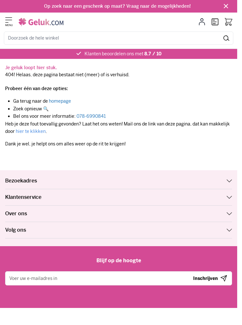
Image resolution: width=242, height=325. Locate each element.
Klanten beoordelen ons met (123, 54)
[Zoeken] (226, 38)
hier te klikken (31, 131)
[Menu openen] (8, 20)
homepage (60, 101)
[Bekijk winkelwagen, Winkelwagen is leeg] (228, 22)
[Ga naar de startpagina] (41, 22)
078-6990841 (91, 116)
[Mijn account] (202, 21)
